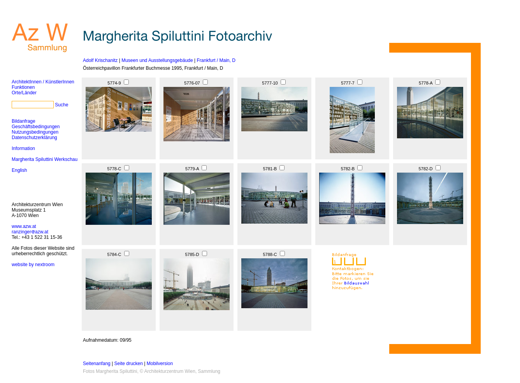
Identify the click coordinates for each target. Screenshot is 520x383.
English (19, 170)
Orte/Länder (24, 92)
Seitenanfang (97, 363)
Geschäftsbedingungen (36, 126)
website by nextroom (33, 264)
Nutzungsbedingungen (35, 132)
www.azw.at (24, 226)
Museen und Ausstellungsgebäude (157, 60)
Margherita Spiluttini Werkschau (44, 159)
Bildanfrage (23, 121)
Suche (61, 105)
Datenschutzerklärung (34, 137)
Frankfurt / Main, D (216, 60)
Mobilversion (160, 363)
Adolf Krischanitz (100, 60)
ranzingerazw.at (30, 232)
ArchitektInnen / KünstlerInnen (43, 82)
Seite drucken (128, 363)
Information (23, 148)
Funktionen (23, 87)
